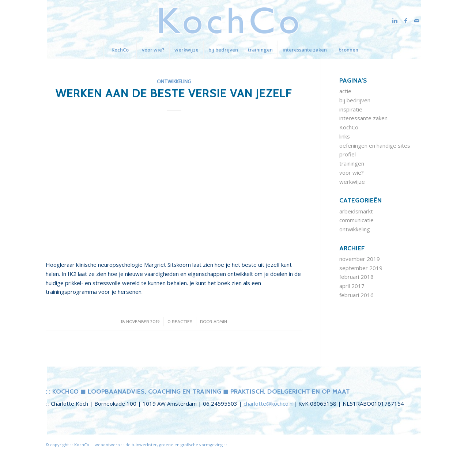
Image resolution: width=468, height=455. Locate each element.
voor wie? (351, 172)
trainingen (351, 163)
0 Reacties (179, 321)
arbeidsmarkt (356, 211)
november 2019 (359, 258)
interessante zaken (363, 118)
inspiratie (350, 109)
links (344, 136)
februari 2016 (356, 295)
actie (345, 91)
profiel (347, 154)
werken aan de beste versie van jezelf (174, 93)
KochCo (348, 127)
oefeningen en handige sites (374, 145)
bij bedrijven (354, 100)
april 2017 (352, 285)
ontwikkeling (174, 81)
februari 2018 (356, 276)
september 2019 (360, 268)
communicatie (356, 220)
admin (220, 321)
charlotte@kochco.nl (269, 403)
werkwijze (352, 181)
